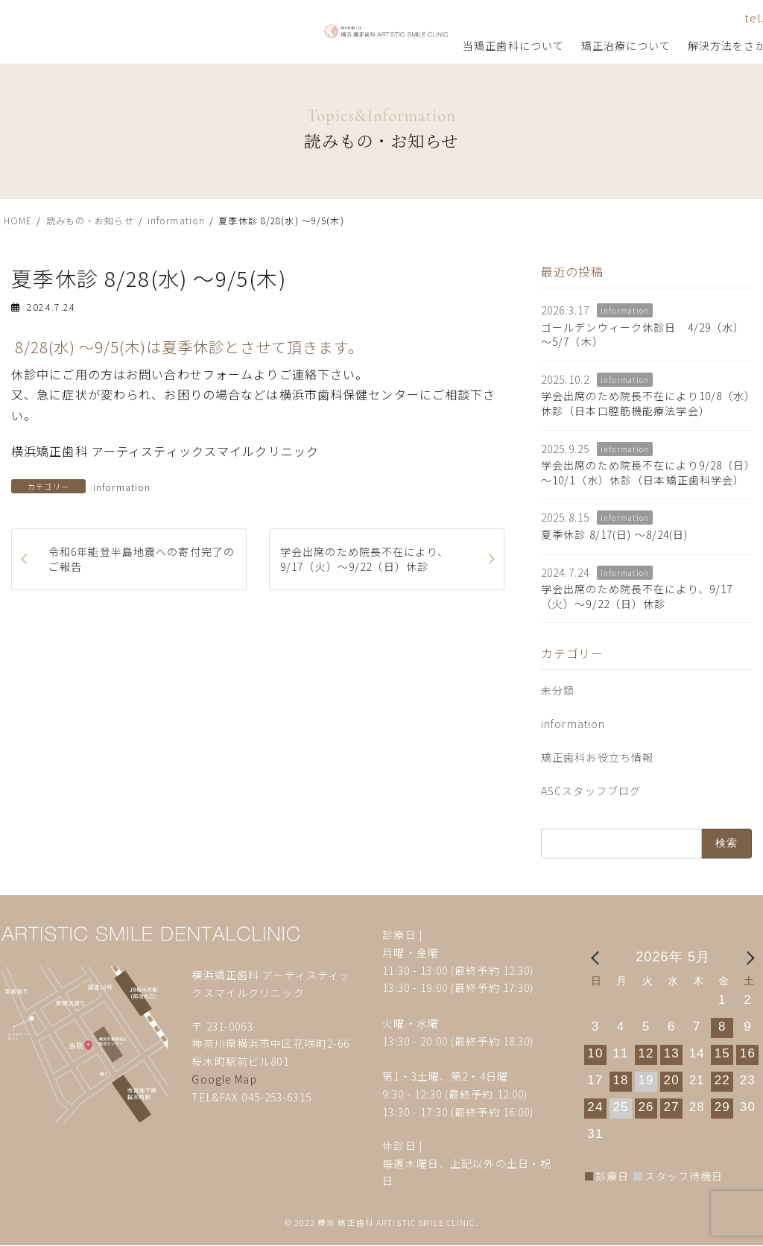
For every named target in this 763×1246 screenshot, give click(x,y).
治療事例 (518, 45)
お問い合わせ (589, 18)
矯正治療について (327, 45)
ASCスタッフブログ (591, 790)
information (122, 487)
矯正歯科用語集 (692, 45)
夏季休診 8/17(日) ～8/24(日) (614, 534)
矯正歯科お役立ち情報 (597, 757)
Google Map (223, 1079)
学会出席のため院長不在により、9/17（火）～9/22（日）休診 (364, 559)
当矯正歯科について (215, 45)
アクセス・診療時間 (679, 18)
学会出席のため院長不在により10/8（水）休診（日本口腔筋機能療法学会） (646, 404)
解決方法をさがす (435, 45)
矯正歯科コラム (597, 45)
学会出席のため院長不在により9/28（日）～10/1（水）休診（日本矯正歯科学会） (646, 473)
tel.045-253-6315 (495, 17)
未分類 (557, 690)
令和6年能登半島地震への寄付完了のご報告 (141, 559)
